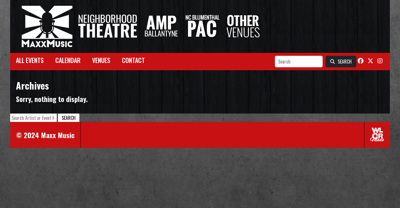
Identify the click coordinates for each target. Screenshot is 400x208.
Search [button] (69, 117)
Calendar (68, 60)
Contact (133, 60)
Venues (101, 60)
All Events (30, 60)
